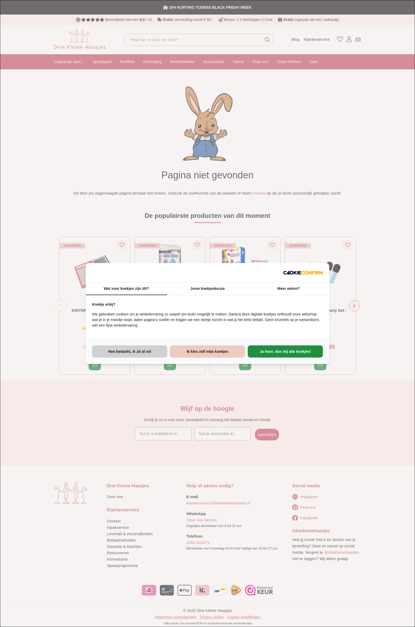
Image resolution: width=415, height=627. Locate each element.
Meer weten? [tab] (288, 288)
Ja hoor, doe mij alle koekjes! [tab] (285, 351)
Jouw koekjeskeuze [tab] (207, 288)
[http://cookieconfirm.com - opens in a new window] (303, 272)
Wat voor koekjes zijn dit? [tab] (126, 288)
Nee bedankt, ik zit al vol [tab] (129, 351)
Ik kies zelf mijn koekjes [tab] (207, 351)
